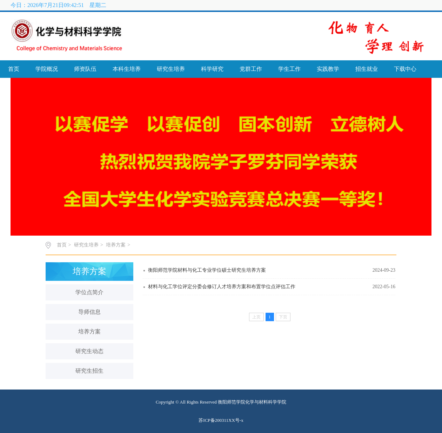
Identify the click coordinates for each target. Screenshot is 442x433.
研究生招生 (89, 371)
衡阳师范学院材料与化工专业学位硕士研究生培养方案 (207, 270)
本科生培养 (127, 69)
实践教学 (328, 69)
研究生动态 (89, 351)
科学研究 (212, 69)
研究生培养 (171, 69)
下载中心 (405, 69)
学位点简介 (89, 292)
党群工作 (251, 69)
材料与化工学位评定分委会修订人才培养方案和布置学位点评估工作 (221, 286)
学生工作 (289, 69)
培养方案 (116, 245)
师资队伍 (85, 69)
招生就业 (366, 69)
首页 (13, 69)
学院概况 (46, 69)
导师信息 (89, 312)
